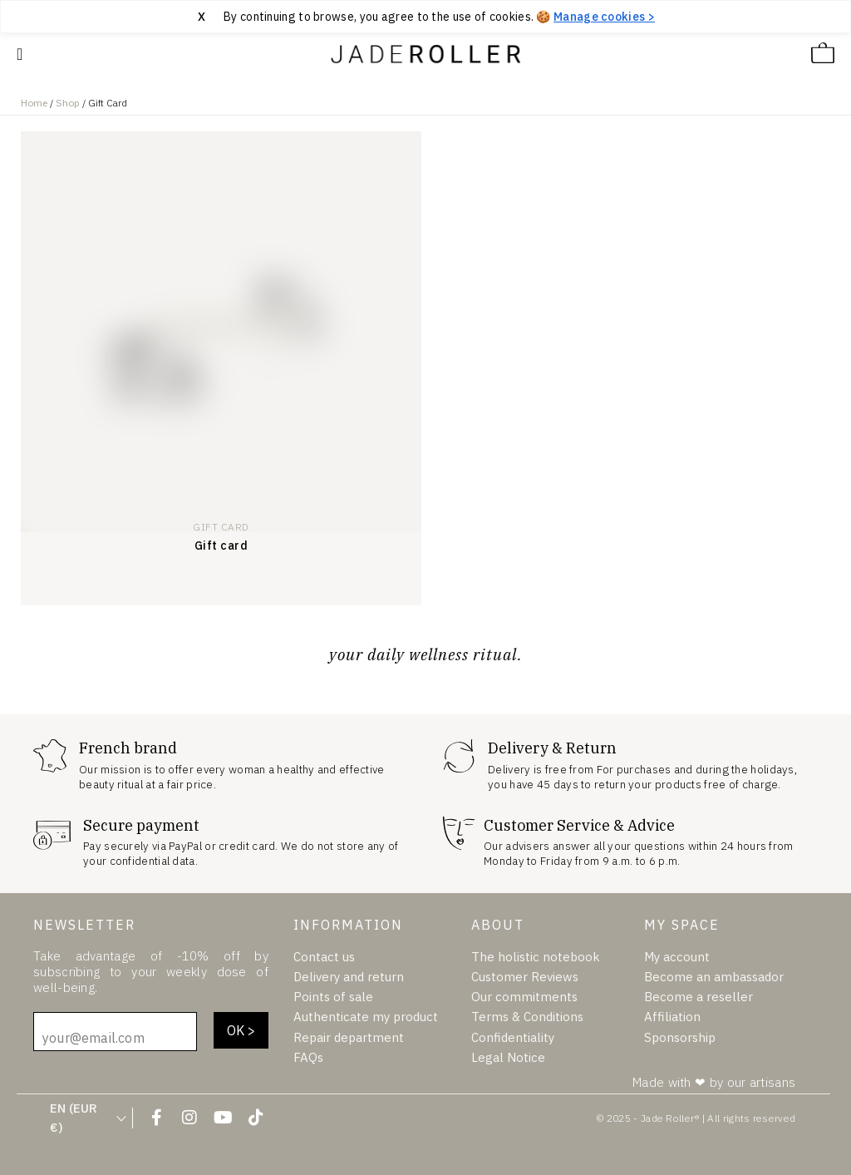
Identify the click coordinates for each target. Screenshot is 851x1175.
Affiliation (672, 1016)
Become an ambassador (714, 977)
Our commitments (524, 997)
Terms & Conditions (527, 1016)
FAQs (308, 1056)
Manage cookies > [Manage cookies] (604, 16)
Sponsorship (680, 1036)
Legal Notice (508, 1056)
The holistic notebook (535, 957)
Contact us (324, 957)
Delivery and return (348, 977)
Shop (68, 102)
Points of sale (333, 997)
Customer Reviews (524, 977)
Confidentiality (512, 1036)
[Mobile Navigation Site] (19, 54)
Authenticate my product (365, 1016)
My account (677, 957)
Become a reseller (698, 997)
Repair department (348, 1036)
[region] (425, 16)
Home (34, 102)
